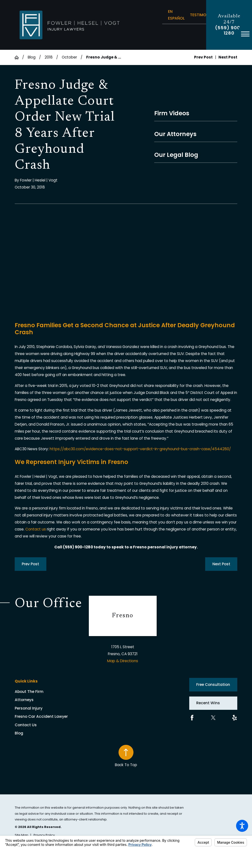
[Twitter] (213, 717)
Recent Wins (208, 702)
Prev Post (30, 563)
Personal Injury (28, 708)
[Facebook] (192, 717)
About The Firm (29, 691)
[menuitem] (52, 691)
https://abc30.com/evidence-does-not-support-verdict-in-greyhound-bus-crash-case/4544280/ (140, 448)
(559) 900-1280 (229, 30)
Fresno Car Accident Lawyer (41, 716)
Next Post (221, 563)
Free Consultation (213, 684)
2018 (49, 57)
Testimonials (203, 14)
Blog (31, 57)
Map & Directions (122, 660)
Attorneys (24, 699)
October (69, 57)
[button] (242, 826)
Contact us (35, 529)
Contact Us (26, 724)
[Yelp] (234, 717)
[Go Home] (18, 57)
